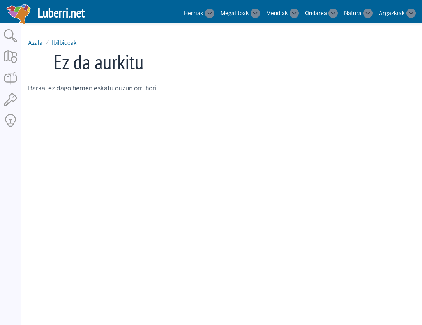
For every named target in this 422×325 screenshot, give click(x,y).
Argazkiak (392, 13)
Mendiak (277, 13)
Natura (353, 13)
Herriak (193, 13)
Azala (35, 42)
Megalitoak (235, 13)
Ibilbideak (64, 42)
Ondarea (316, 13)
